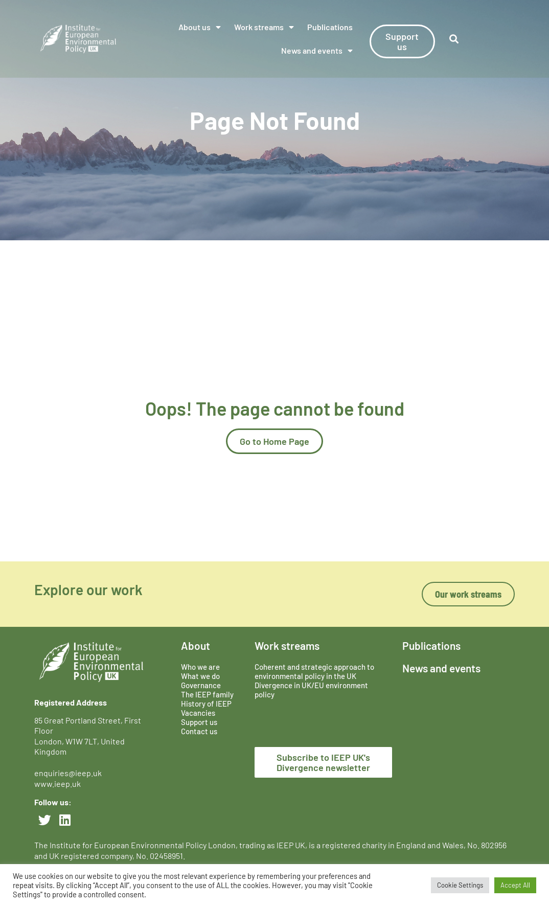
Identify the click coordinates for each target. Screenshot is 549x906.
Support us (199, 722)
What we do (200, 676)
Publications (330, 27)
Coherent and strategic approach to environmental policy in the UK (314, 671)
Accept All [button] (515, 885)
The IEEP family (207, 694)
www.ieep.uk (57, 783)
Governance (201, 685)
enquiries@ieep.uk (69, 773)
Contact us (199, 731)
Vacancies (198, 712)
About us (199, 27)
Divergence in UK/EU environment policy (311, 690)
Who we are (200, 666)
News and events (317, 50)
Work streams (264, 27)
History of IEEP (206, 703)
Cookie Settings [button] (460, 885)
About (195, 645)
